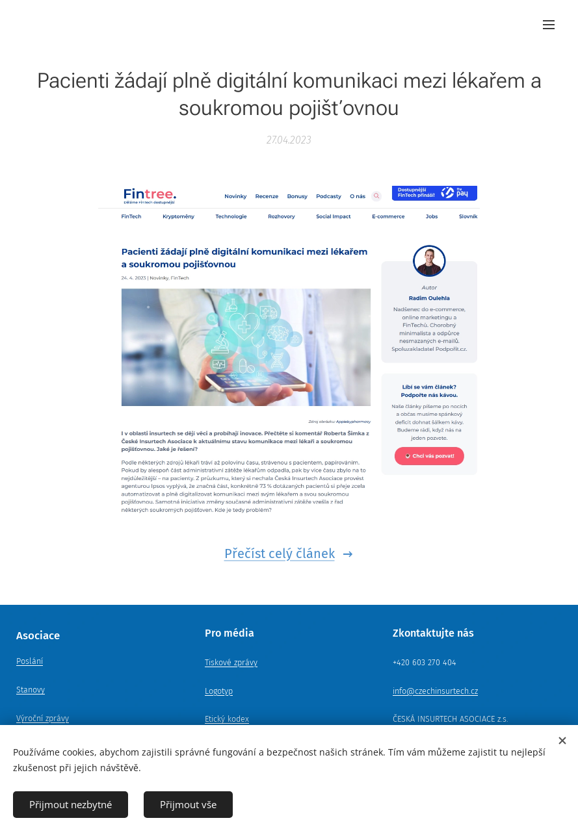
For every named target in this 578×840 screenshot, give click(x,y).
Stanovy (30, 689)
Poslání (29, 661)
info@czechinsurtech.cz (435, 690)
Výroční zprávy (42, 718)
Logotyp (219, 690)
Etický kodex (227, 719)
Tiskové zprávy (231, 662)
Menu (549, 24)
